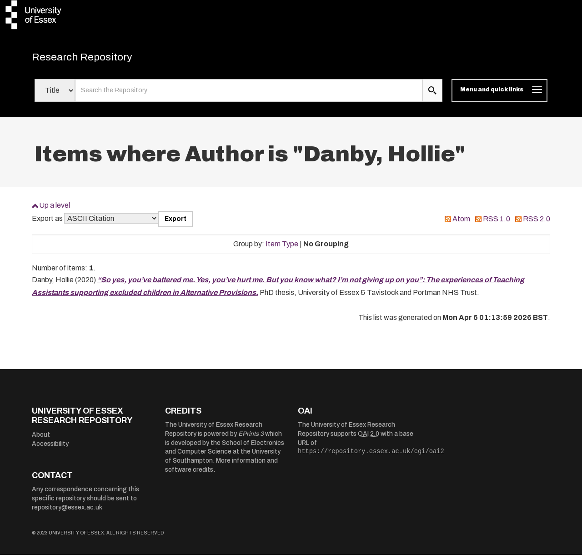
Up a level (54, 209)
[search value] (249, 94)
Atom (461, 223)
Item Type (282, 248)
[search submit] (432, 94)
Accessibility (50, 447)
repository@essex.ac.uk (67, 511)
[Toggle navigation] (499, 94)
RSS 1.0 (496, 223)
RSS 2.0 (536, 223)
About (41, 438)
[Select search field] (55, 94)
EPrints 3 (251, 437)
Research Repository (96, 59)
